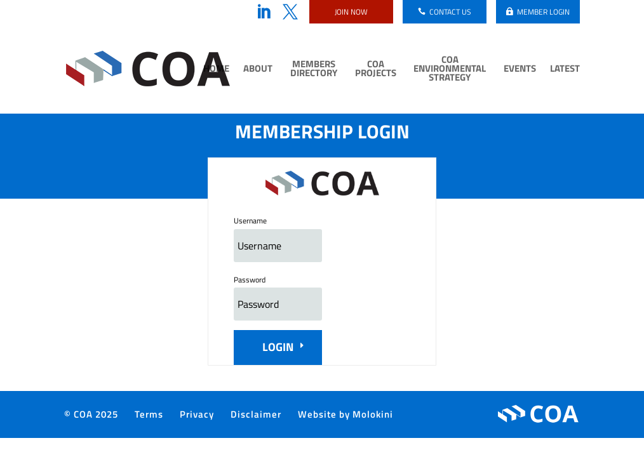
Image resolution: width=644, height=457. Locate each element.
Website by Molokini (345, 414)
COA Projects (375, 70)
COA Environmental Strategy (449, 69)
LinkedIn (263, 12)
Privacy (197, 414)
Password (249, 280)
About (257, 70)
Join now (351, 12)
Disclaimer (256, 414)
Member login (543, 12)
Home (216, 70)
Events (520, 70)
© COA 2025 (91, 414)
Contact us (450, 12)
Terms (149, 414)
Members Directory (313, 70)
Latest (565, 70)
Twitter (290, 12)
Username (250, 221)
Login (277, 346)
